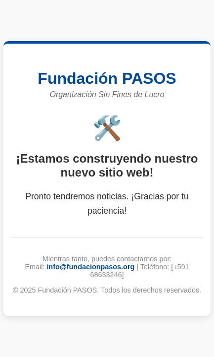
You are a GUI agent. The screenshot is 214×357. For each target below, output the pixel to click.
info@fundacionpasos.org (90, 267)
